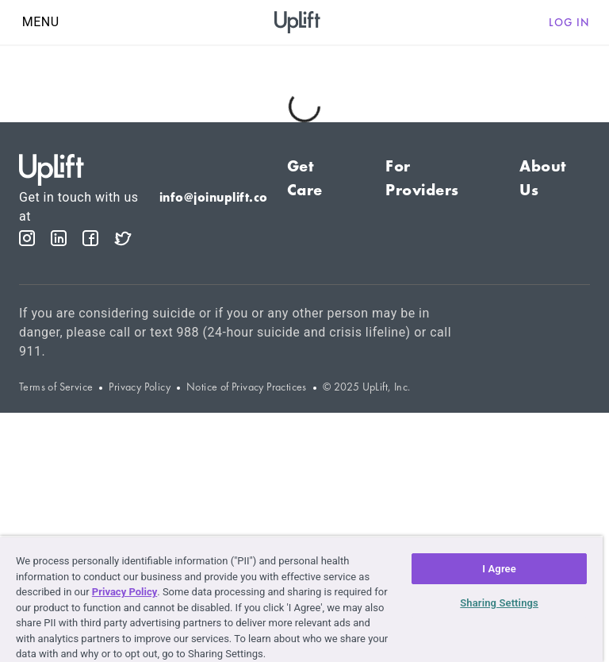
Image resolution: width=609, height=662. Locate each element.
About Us (543, 178)
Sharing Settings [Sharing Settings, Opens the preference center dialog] (499, 603)
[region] (301, 599)
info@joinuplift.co (213, 197)
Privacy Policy (139, 387)
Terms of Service (56, 387)
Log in (569, 22)
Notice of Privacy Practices (246, 387)
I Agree (499, 569)
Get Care (305, 178)
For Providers (422, 178)
